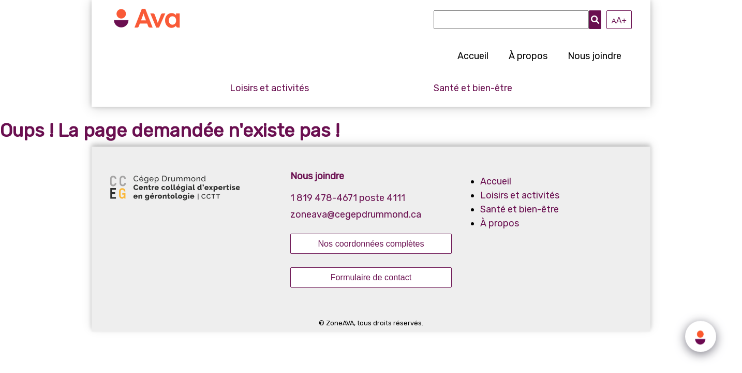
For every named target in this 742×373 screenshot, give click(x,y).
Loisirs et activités (269, 88)
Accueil (472, 56)
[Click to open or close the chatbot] (700, 335)
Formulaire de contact (371, 277)
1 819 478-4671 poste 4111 (347, 198)
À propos (528, 56)
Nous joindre (594, 56)
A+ (619, 20)
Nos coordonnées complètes (371, 243)
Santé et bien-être (473, 88)
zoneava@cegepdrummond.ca (355, 214)
